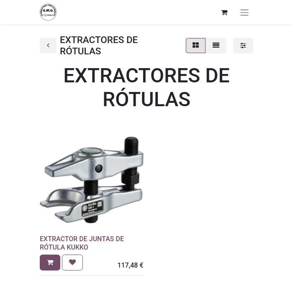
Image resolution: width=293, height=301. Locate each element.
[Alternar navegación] (244, 12)
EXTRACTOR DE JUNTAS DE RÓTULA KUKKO (82, 243)
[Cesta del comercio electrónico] (224, 12)
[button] (50, 262)
